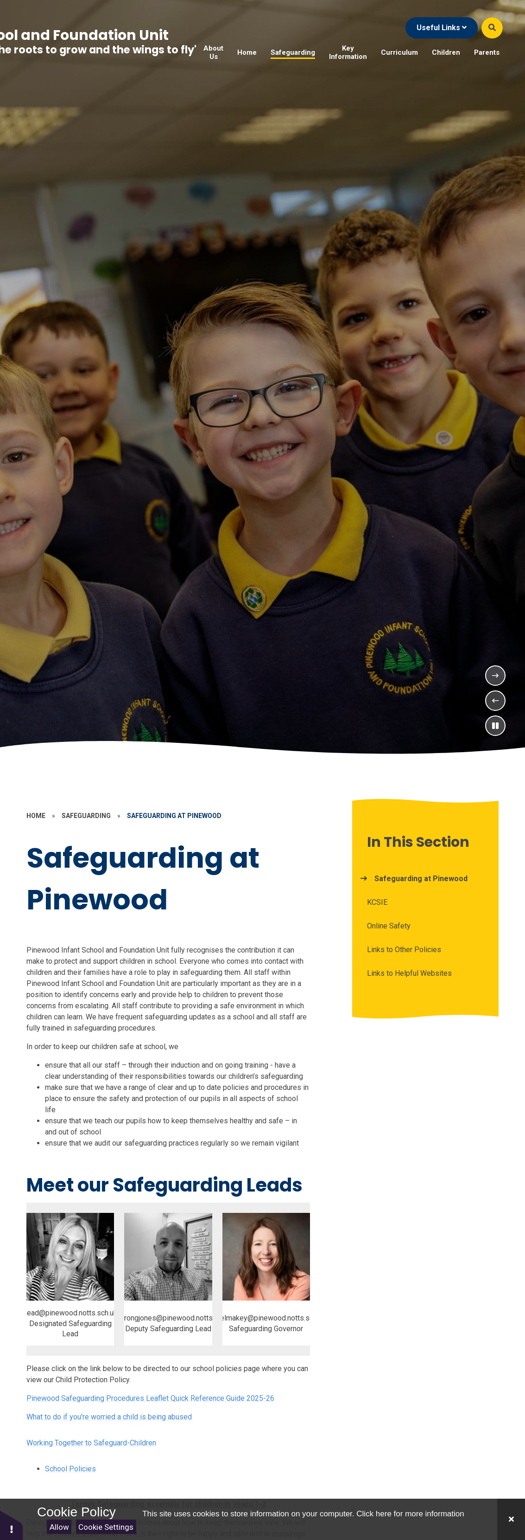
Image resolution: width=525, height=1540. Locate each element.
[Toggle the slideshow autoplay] (495, 725)
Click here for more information (410, 1513)
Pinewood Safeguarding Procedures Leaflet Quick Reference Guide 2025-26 (150, 1398)
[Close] (511, 1519)
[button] (11, 1525)
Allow (59, 1527)
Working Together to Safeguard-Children (91, 1442)
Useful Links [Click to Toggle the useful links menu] (442, 27)
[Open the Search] (492, 28)
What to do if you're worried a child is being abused (109, 1416)
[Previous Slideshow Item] (495, 700)
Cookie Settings (105, 1527)
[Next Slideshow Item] (495, 675)
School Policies (70, 1468)
